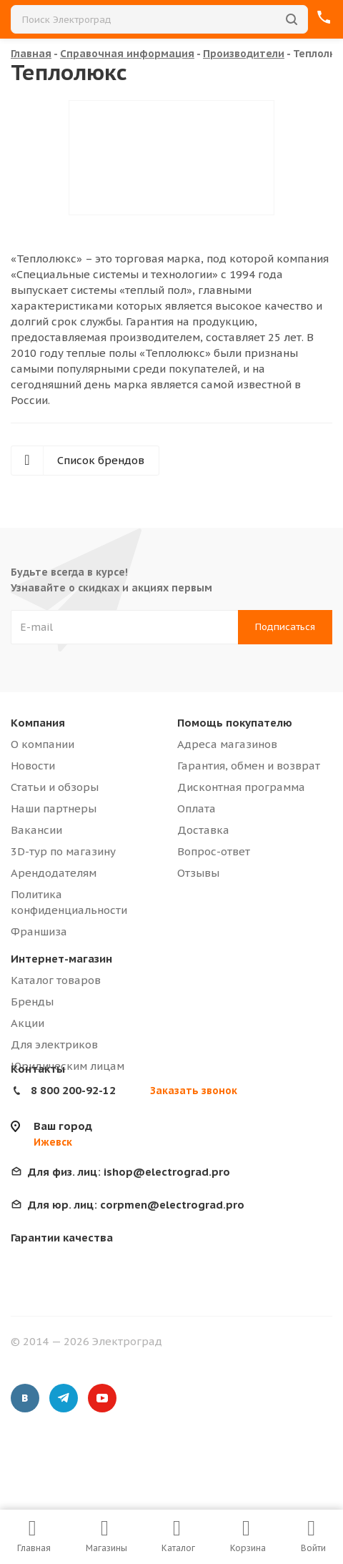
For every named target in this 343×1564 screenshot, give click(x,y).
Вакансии (36, 830)
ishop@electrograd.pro (129, 1172)
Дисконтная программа (241, 787)
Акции (27, 1023)
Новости (33, 765)
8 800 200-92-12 (73, 1090)
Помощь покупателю (234, 722)
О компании (42, 744)
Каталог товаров (56, 980)
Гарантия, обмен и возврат (248, 765)
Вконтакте (25, 1398)
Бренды (32, 1001)
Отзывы (198, 873)
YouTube (102, 1398)
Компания (38, 722)
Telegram (63, 1398)
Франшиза (39, 931)
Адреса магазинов (227, 744)
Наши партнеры (53, 808)
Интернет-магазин (61, 958)
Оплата (196, 808)
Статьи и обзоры (55, 787)
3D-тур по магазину (63, 851)
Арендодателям (53, 873)
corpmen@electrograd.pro (136, 1204)
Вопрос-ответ (213, 851)
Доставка (203, 830)
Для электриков (54, 1044)
